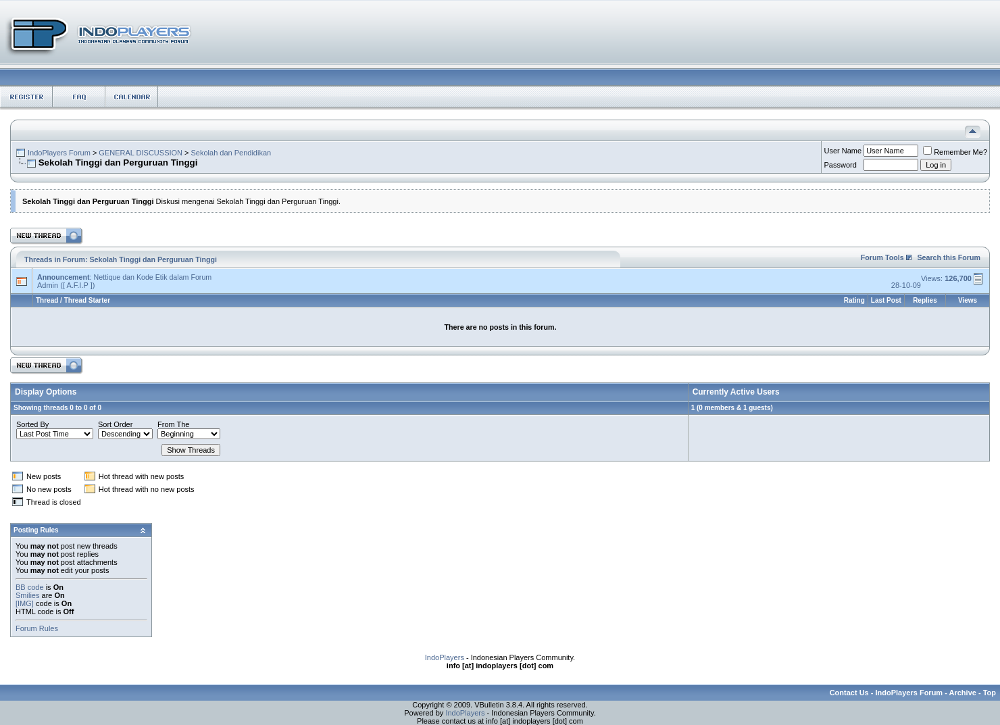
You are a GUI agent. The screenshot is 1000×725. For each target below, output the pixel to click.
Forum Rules (37, 628)
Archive (962, 693)
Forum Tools (882, 257)
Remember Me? (955, 152)
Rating (854, 300)
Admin (47, 285)
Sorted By (32, 424)
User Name (843, 151)
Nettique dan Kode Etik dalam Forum (152, 277)
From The (173, 424)
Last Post (886, 300)
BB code (30, 587)
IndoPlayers (444, 657)
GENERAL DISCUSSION (140, 153)
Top (989, 693)
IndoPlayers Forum (59, 153)
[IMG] (25, 603)
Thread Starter (87, 300)
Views (967, 300)
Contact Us (849, 693)
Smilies (27, 595)
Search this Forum (948, 257)
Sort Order (115, 424)
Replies (925, 300)
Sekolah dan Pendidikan (231, 153)
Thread (47, 300)
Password (840, 165)
